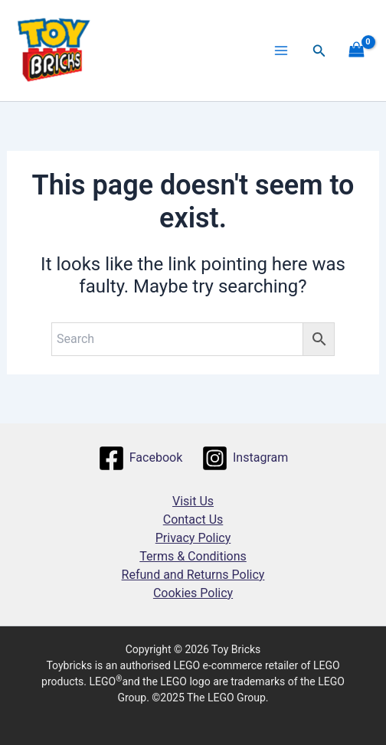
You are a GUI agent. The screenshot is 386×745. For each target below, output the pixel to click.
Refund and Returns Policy (193, 574)
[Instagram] (245, 458)
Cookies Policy (193, 593)
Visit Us (193, 501)
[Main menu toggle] (281, 50)
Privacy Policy (193, 538)
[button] (319, 50)
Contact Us (193, 519)
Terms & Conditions (193, 556)
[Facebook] (140, 458)
